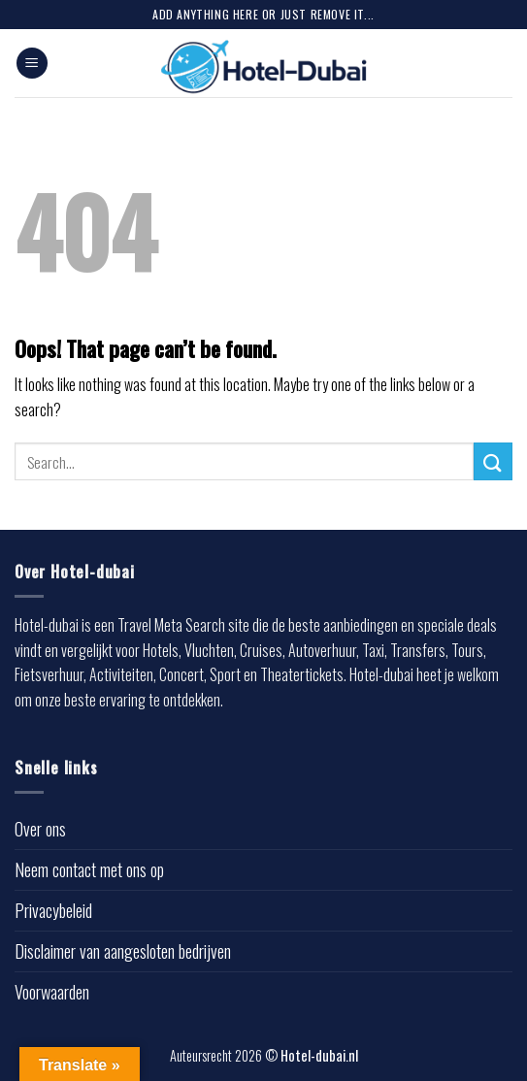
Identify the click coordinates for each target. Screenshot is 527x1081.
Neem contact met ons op (89, 869)
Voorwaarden (52, 991)
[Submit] (493, 461)
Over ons (40, 828)
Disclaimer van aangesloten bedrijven (123, 951)
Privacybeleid (53, 910)
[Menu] (32, 64)
